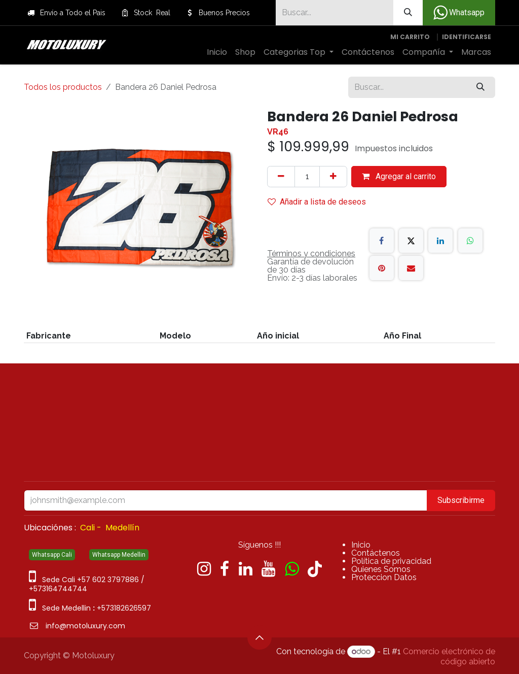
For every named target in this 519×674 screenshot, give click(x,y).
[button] (259, 637)
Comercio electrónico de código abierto (449, 656)
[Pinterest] (381, 268)
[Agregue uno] (333, 176)
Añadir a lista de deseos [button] (317, 202)
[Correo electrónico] (411, 268)
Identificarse (466, 36)
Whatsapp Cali (52, 554)
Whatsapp (459, 13)
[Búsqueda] (408, 12)
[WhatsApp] (470, 240)
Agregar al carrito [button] (399, 176)
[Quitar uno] (281, 176)
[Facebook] (381, 240)
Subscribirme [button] (461, 500)
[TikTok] (315, 569)
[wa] (292, 569)
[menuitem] (217, 52)
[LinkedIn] (440, 240)
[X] (411, 240)
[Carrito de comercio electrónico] (410, 37)
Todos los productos (63, 87)
